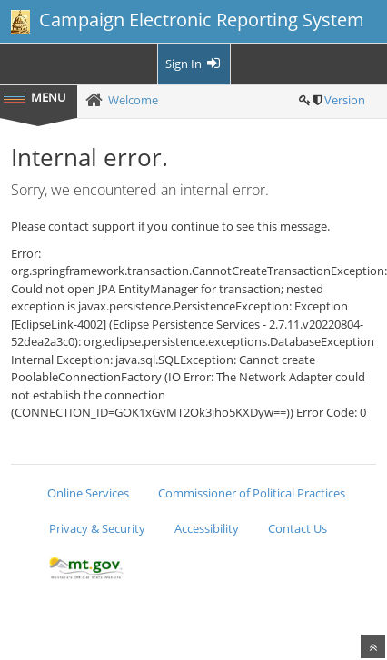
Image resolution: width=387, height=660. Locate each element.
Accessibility (206, 528)
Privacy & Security (97, 528)
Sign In (194, 63)
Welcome (133, 100)
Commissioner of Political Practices (251, 493)
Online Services (88, 493)
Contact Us (297, 528)
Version (344, 100)
